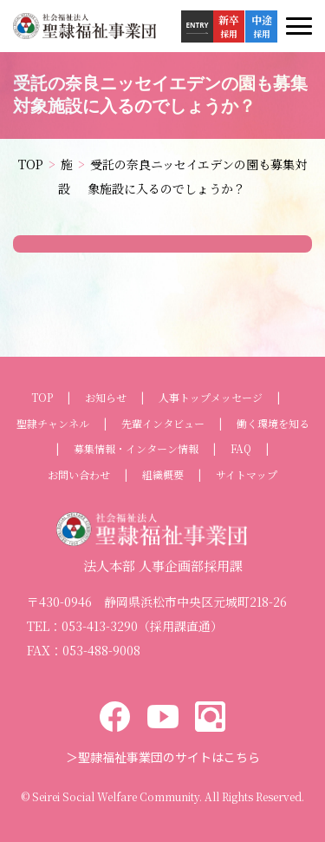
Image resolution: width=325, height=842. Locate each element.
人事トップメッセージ (211, 397)
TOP (42, 397)
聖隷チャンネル (52, 424)
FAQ (241, 449)
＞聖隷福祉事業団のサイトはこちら (163, 757)
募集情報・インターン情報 (136, 449)
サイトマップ (246, 475)
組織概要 (163, 475)
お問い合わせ (79, 475)
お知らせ (106, 397)
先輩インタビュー (163, 424)
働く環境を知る (273, 424)
